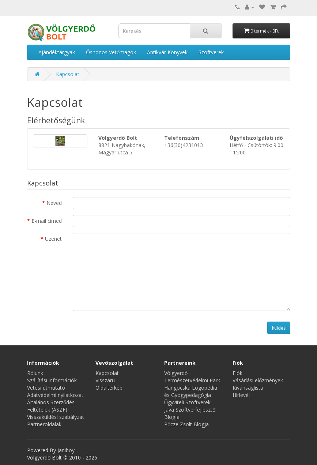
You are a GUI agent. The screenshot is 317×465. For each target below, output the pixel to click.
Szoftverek (211, 52)
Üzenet (53, 238)
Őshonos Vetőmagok (111, 52)
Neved (54, 202)
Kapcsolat (67, 74)
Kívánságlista (248, 387)
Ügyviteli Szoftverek (187, 402)
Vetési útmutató (46, 387)
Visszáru (105, 380)
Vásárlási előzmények (258, 380)
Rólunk (35, 373)
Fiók (237, 373)
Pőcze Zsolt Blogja (186, 424)
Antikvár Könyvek (167, 52)
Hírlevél (241, 394)
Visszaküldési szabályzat (55, 416)
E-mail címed (46, 220)
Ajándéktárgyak (56, 52)
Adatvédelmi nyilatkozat (55, 394)
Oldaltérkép (108, 387)
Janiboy (66, 450)
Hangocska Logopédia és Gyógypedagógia (190, 391)
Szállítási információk (52, 380)
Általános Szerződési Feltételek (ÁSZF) (51, 406)
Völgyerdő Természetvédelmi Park (192, 377)
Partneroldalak (44, 424)
